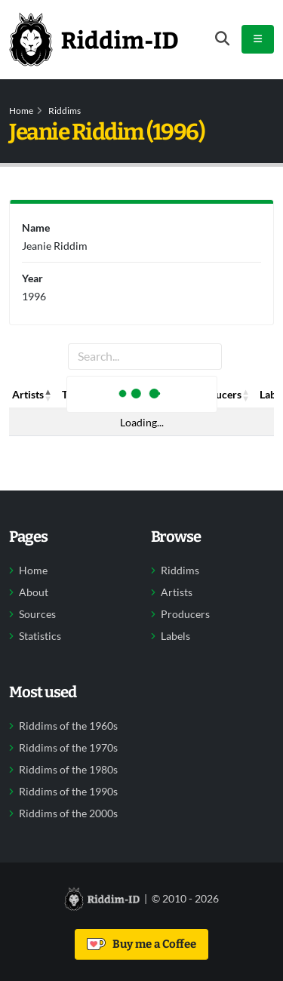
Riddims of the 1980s (68, 770)
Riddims (64, 110)
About (33, 592)
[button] (48, 394)
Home (21, 110)
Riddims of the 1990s (68, 792)
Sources (37, 614)
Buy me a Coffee (141, 944)
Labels (175, 636)
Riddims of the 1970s (68, 748)
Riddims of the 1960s (68, 726)
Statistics (40, 636)
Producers (185, 614)
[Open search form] (222, 39)
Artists (176, 592)
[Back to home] (93, 39)
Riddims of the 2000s (68, 813)
